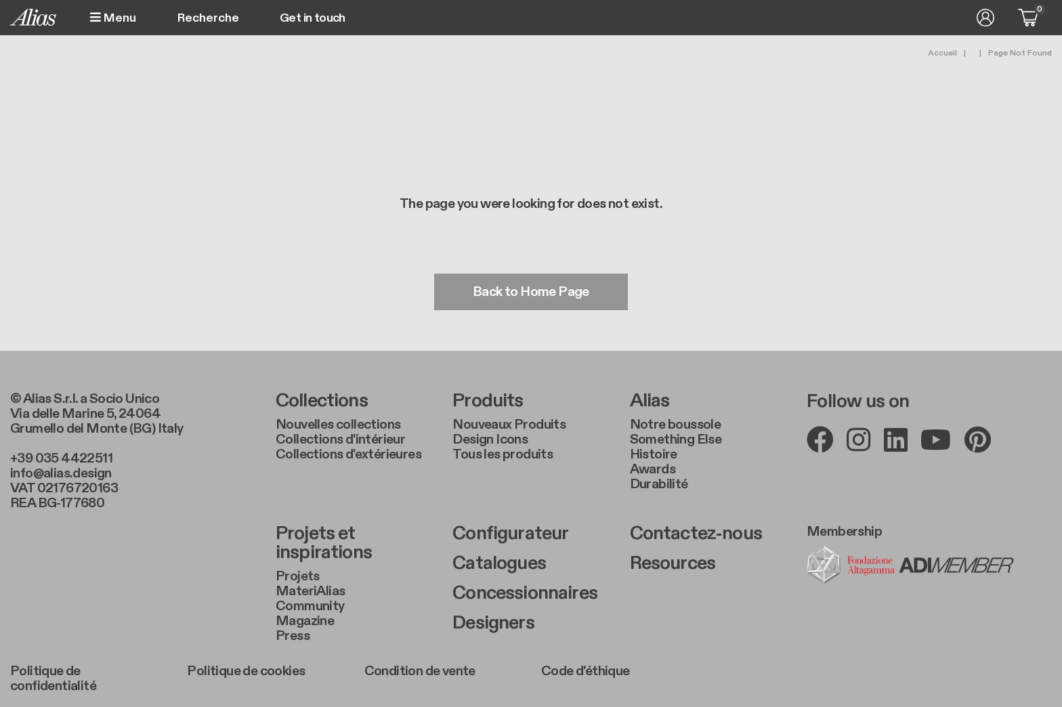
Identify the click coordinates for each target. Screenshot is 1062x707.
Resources (672, 563)
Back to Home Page (531, 292)
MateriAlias (310, 591)
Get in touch (312, 18)
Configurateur (510, 533)
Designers (493, 623)
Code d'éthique (585, 671)
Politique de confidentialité (53, 678)
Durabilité (659, 484)
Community (310, 606)
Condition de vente (419, 671)
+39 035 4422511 (61, 458)
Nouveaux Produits (509, 424)
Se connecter (985, 17)
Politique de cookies (246, 671)
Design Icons (490, 439)
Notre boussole (675, 424)
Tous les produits (502, 454)
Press (293, 635)
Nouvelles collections (338, 424)
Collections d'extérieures (348, 454)
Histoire (653, 454)
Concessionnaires (524, 593)
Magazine (305, 621)
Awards (652, 469)
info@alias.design (61, 473)
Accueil (942, 52)
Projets (298, 576)
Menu (113, 18)
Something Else (676, 439)
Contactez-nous (696, 533)
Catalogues (499, 563)
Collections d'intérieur (340, 439)
